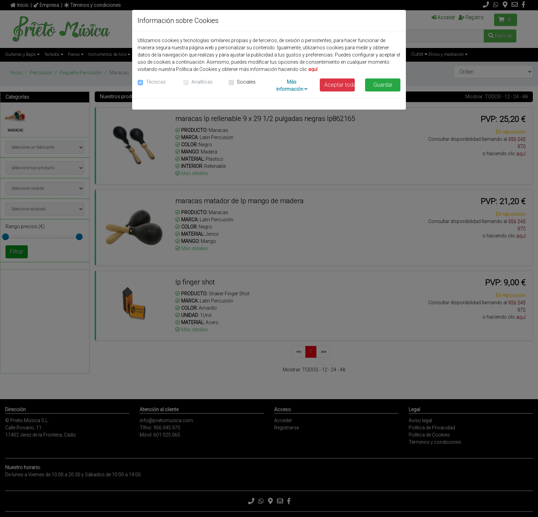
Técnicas (156, 82)
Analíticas (202, 82)
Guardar (383, 85)
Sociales (246, 82)
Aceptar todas (339, 85)
